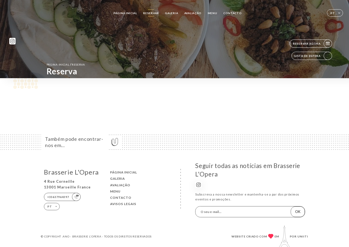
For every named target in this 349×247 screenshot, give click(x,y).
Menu (212, 13)
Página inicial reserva (66, 64)
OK (297, 211)
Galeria (171, 13)
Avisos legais (123, 204)
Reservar (151, 13)
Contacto (232, 13)
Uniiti (302, 236)
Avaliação (192, 13)
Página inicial (125, 13)
